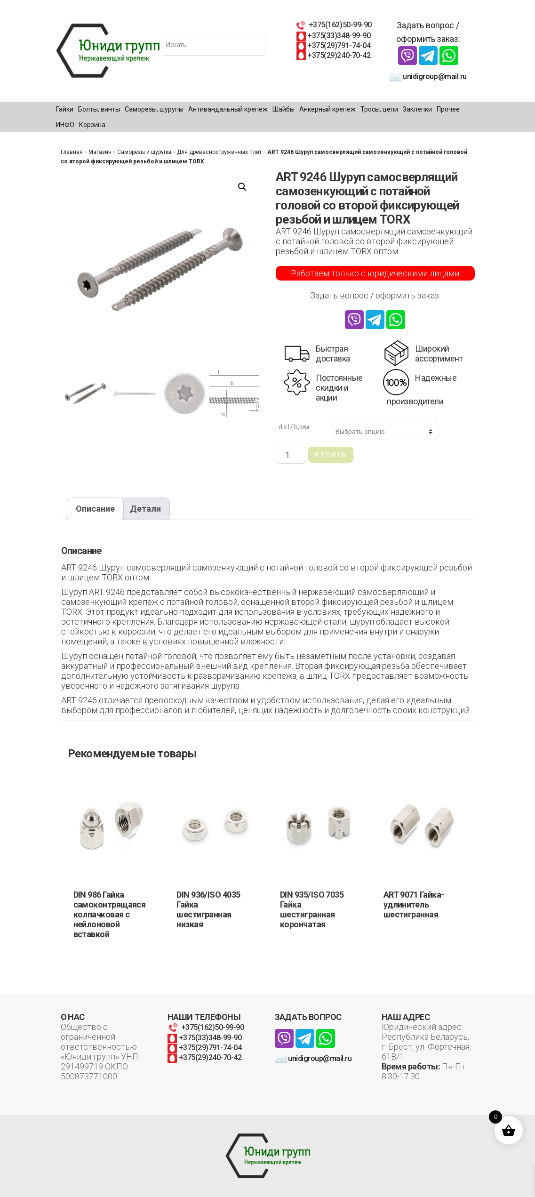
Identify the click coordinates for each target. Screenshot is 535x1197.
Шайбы (283, 109)
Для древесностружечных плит (219, 152)
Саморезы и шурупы (144, 152)
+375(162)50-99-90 (333, 24)
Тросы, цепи (379, 109)
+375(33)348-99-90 (333, 35)
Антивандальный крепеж (228, 109)
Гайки (64, 109)
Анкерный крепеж (327, 109)
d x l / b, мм (294, 427)
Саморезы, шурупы (154, 109)
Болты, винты (99, 109)
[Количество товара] (291, 455)
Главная (72, 152)
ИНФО (65, 125)
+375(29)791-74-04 (333, 45)
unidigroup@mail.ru (428, 76)
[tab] (95, 509)
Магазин (100, 152)
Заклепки (417, 109)
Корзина (92, 125)
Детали (145, 509)
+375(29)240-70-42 (333, 55)
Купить (331, 454)
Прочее (448, 109)
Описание (95, 509)
